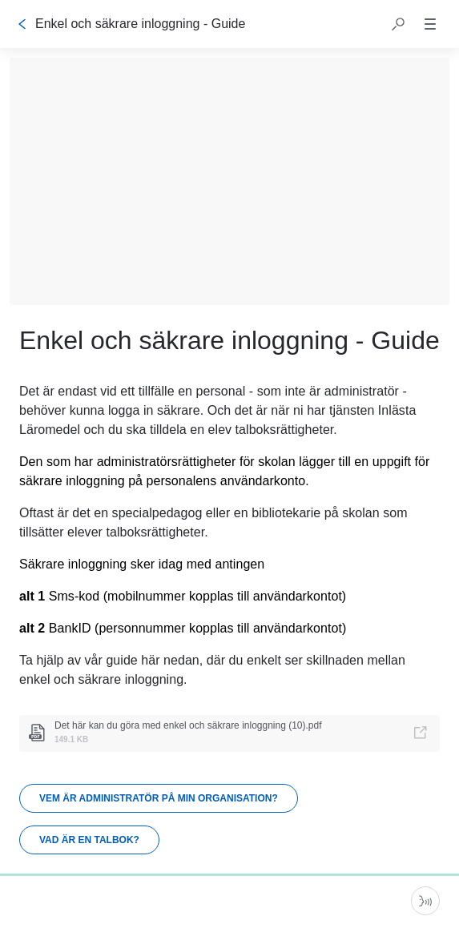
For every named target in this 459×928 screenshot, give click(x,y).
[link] (229, 733)
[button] (398, 24)
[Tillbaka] (22, 24)
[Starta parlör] (425, 900)
